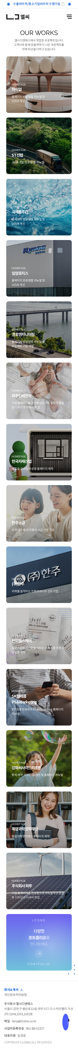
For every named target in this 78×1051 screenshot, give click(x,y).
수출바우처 (20, 4)
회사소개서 (13, 990)
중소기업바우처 (38, 4)
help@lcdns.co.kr (24, 1021)
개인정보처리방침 (15, 995)
